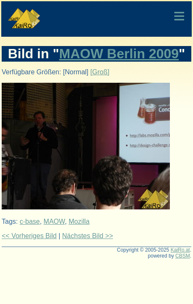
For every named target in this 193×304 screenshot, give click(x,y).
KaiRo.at (180, 250)
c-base (30, 221)
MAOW (54, 221)
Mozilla (79, 221)
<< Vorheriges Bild (29, 235)
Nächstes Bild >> (87, 235)
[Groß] (99, 72)
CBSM (182, 256)
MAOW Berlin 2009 (119, 53)
